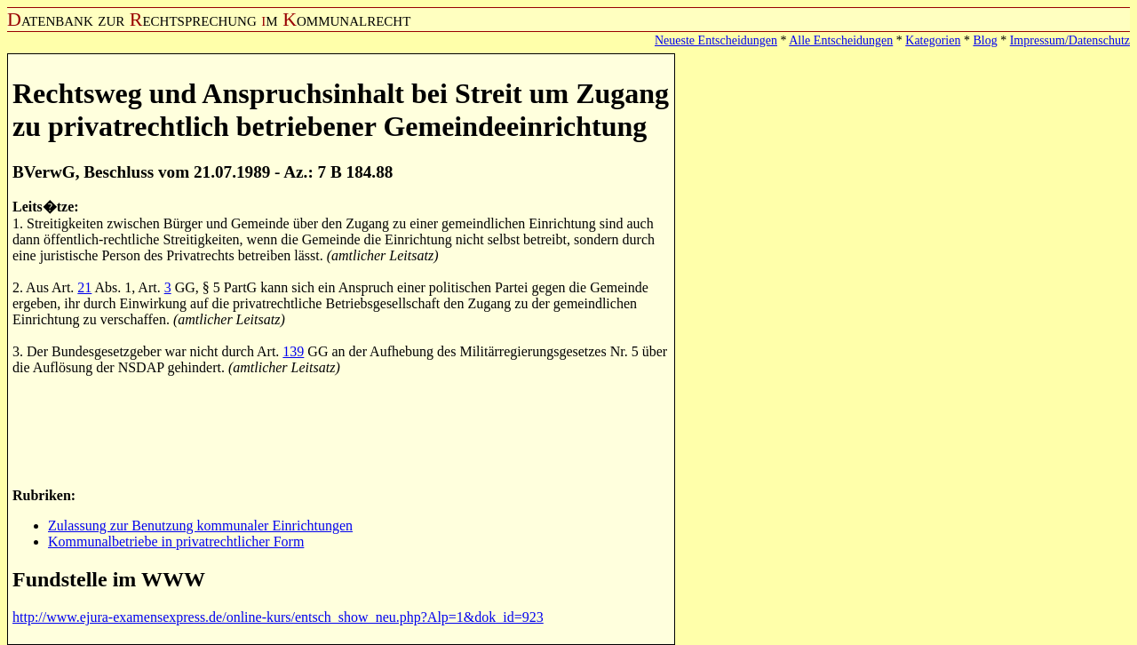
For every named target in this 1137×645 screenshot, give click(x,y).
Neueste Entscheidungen (716, 40)
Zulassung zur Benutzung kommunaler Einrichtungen (200, 525)
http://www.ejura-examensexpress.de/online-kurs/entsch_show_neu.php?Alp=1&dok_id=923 (278, 617)
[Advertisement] (335, 430)
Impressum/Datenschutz (1070, 40)
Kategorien (932, 40)
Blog (985, 40)
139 (293, 351)
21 (84, 287)
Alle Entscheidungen (841, 40)
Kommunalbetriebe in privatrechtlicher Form (176, 541)
